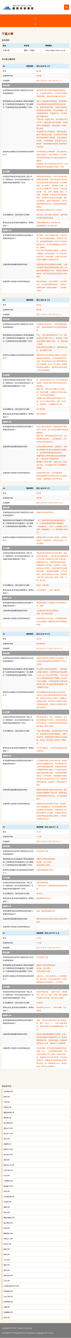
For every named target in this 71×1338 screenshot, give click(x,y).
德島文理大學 (8, 1276)
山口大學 (7, 1260)
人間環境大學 (8, 1181)
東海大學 (7, 1160)
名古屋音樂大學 (9, 1197)
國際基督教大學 (9, 1113)
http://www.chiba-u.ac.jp (55, 50)
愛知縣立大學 (8, 1186)
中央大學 (7, 1176)
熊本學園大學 (8, 1302)
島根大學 (7, 1255)
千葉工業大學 (8, 1170)
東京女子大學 (8, 1134)
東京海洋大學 (8, 1155)
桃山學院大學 (8, 1223)
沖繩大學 (7, 1307)
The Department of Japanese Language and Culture (32, 1333)
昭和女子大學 (8, 1128)
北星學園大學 (8, 1092)
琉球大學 (7, 1318)
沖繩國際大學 (8, 1312)
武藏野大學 (7, 1144)
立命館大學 (7, 1202)
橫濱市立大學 (8, 1149)
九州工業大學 (8, 1297)
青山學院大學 (8, 1123)
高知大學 (7, 1270)
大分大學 (7, 1281)
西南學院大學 (8, 1291)
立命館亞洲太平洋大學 (11, 1286)
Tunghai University (24, 1328)
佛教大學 (7, 1207)
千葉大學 (7, 1102)
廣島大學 (7, 1265)
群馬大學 (7, 1097)
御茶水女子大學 (9, 1165)
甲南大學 (7, 1228)
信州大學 (7, 1191)
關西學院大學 (8, 1233)
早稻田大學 (7, 1107)
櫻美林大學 (7, 1118)
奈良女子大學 (8, 1239)
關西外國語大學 (9, 1218)
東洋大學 (7, 1139)
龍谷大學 (7, 1212)
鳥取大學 (7, 1249)
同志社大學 (7, 1244)
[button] (35, 24)
